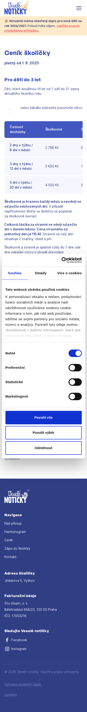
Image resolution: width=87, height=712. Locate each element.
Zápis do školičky (17, 548)
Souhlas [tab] (15, 273)
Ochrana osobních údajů (22, 684)
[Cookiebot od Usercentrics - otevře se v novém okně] (62, 260)
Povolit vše (43, 417)
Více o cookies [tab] (69, 273)
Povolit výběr (43, 432)
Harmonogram (15, 532)
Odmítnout (43, 448)
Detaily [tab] (41, 273)
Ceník (8, 540)
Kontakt (10, 557)
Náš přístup (13, 523)
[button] (78, 8)
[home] (16, 8)
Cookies (10, 694)
